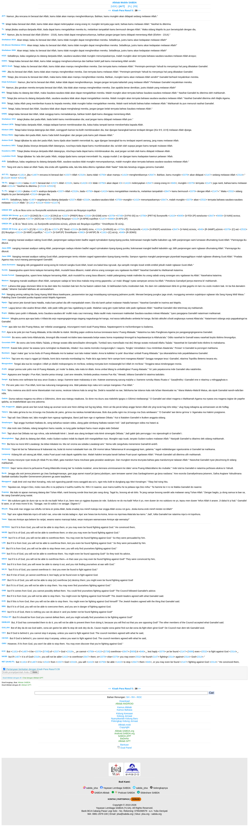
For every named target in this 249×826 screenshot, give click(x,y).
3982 (81, 232)
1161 (21, 175)
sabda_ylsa (90, 788)
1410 (124, 175)
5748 (119, 215)
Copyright (124, 727)
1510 (6, 178)
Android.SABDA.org (124, 733)
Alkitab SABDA (24, 682)
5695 (180, 215)
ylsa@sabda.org (125, 814)
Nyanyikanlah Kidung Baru (124, 718)
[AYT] (122, 6)
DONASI (135, 799)
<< (109, 10)
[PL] (130, 6)
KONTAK (112, 799)
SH (127, 697)
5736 (106, 651)
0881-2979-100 (100, 814)
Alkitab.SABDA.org (124, 731)
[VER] (114, 6)
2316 (81, 175)
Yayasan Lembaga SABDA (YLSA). (114, 808)
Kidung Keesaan (124, 713)
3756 (102, 175)
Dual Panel (124, 747)
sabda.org (156, 814)
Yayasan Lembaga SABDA (115, 788)
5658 (219, 215)
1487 (35, 175)
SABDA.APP (124, 736)
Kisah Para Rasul (121, 10)
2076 (111, 215)
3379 (185, 175)
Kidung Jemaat (124, 716)
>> (139, 10)
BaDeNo (124, 738)
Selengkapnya (159, 788)
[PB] (135, 6)
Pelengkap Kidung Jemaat (124, 721)
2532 (21, 178)
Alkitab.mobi (124, 724)
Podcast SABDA (123, 792)
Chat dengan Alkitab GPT (32, 678)
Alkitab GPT (26, 685)
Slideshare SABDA (148, 792)
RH (133, 697)
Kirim (35, 672)
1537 (67, 175)
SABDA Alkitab (100, 792)
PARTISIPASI (123, 799)
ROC (139, 697)
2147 (207, 175)
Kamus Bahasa (124, 710)
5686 (111, 218)
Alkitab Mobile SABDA (124, 2)
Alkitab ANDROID (125, 703)
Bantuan (124, 744)
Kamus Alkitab (124, 707)
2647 (151, 175)
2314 (239, 175)
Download (124, 701)
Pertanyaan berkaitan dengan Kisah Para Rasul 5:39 (33, 669)
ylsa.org (145, 814)
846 (14, 178)
